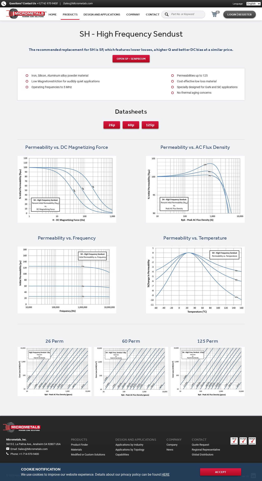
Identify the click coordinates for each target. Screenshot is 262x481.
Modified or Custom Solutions (88, 454)
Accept (220, 472)
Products (70, 14)
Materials (76, 449)
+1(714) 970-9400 (47, 3)
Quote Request (200, 444)
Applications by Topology (129, 449)
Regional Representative (206, 449)
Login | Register (239, 14)
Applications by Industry (129, 444)
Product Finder (79, 444)
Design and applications (102, 14)
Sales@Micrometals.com (77, 3)
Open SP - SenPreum (131, 59)
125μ (150, 124)
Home (53, 14)
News (170, 449)
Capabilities (122, 454)
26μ (112, 124)
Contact (153, 14)
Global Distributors (202, 454)
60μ (131, 124)
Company (133, 14)
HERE (166, 474)
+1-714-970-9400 (29, 453)
